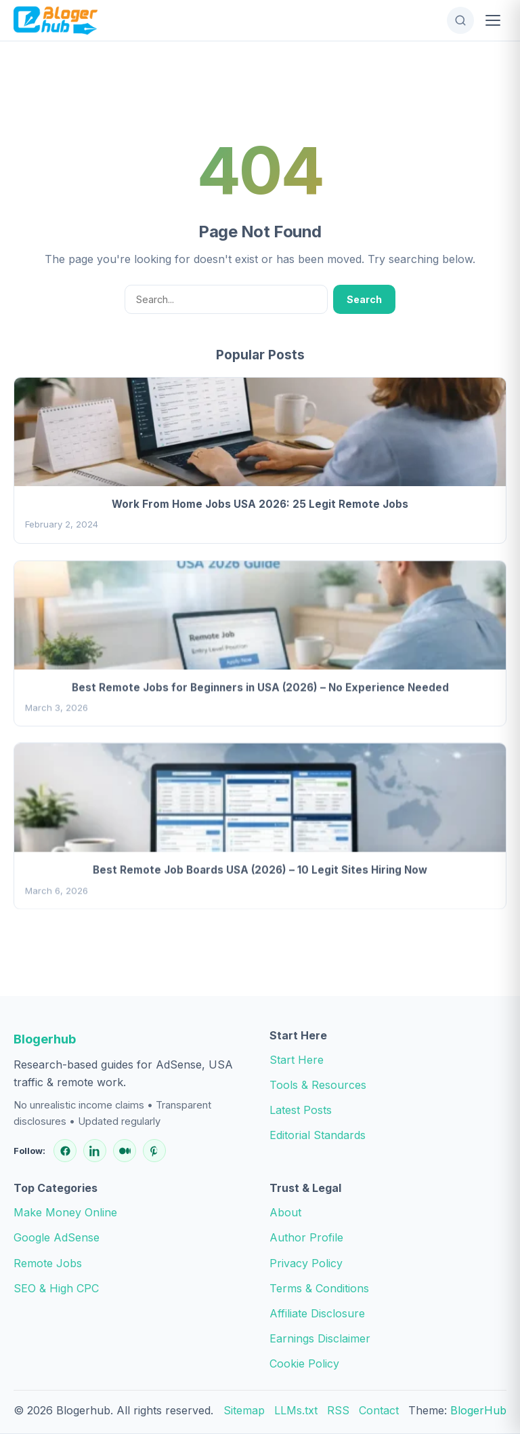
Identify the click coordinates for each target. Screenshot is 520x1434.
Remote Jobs (48, 1263)
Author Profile (306, 1237)
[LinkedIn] (94, 1150)
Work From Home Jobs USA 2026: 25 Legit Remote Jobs (260, 504)
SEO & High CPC (56, 1288)
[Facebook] (65, 1150)
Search (364, 299)
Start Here (296, 1060)
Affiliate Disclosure (317, 1313)
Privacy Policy (306, 1263)
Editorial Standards (317, 1135)
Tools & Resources (317, 1085)
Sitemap (244, 1410)
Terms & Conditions (319, 1288)
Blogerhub (45, 1038)
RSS (338, 1410)
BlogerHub (478, 1410)
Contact (379, 1410)
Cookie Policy (304, 1363)
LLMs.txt (296, 1410)
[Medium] (124, 1150)
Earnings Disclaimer (319, 1338)
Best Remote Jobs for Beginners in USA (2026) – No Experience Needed (260, 689)
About (285, 1212)
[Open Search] (460, 20)
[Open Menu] (492, 20)
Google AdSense (57, 1237)
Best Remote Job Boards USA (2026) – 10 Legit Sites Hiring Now (260, 872)
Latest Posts (300, 1110)
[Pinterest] (154, 1150)
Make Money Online (65, 1212)
